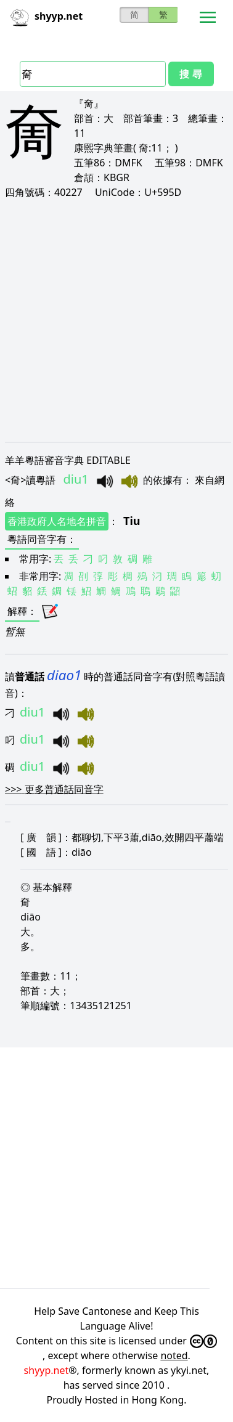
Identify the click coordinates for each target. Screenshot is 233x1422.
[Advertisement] (115, 320)
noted (173, 1355)
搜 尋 (190, 74)
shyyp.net (46, 1370)
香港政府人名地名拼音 (56, 521)
